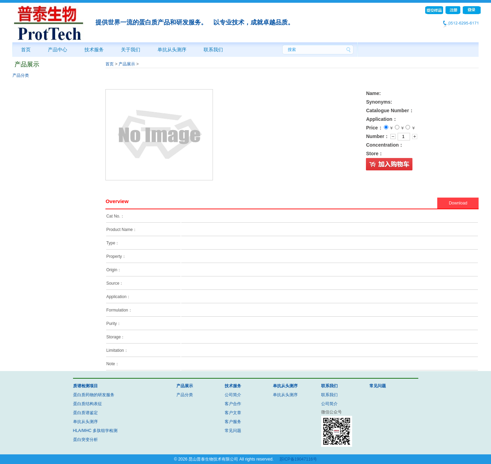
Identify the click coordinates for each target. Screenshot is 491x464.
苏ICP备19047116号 (298, 459)
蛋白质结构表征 (87, 403)
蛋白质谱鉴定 (85, 412)
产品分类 (20, 75)
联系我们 (213, 49)
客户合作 (233, 403)
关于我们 (130, 49)
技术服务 (94, 49)
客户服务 (233, 421)
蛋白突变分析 (85, 439)
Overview (117, 201)
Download (458, 203)
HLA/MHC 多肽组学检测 (95, 430)
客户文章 (233, 412)
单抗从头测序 (171, 49)
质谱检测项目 (85, 385)
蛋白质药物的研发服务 (93, 394)
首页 (26, 49)
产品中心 (57, 49)
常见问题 (233, 430)
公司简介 (233, 394)
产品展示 (127, 64)
